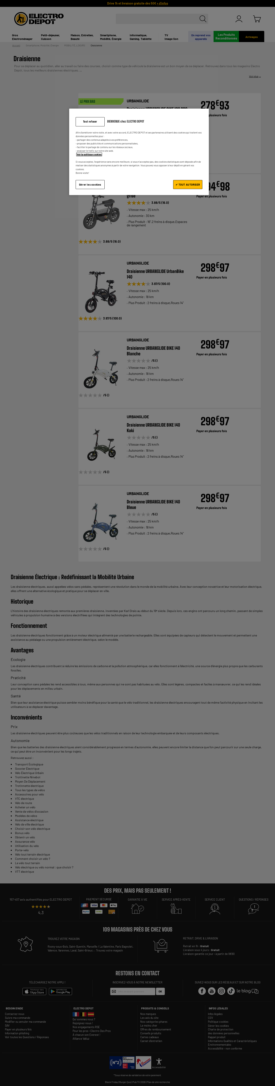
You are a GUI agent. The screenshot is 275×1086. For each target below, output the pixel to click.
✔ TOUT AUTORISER (188, 184)
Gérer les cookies (90, 184)
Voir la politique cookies (89, 154)
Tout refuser (90, 121)
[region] (139, 152)
